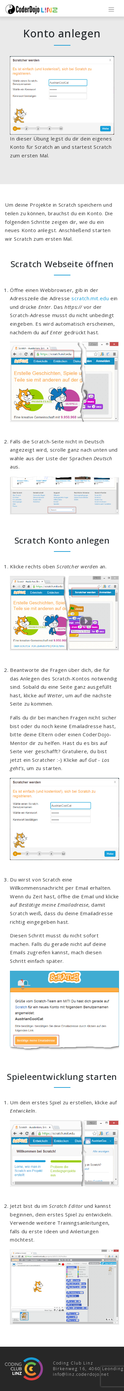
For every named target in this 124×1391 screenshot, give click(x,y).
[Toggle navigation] (111, 9)
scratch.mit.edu (90, 298)
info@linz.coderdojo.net (81, 1374)
